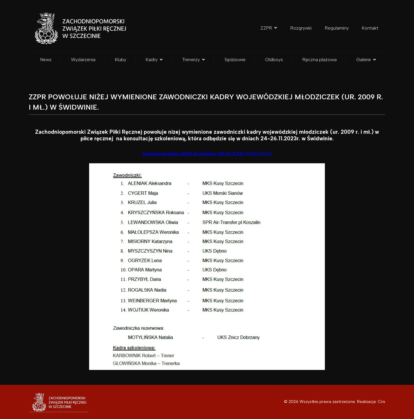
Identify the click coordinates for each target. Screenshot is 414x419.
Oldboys (274, 59)
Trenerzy (193, 59)
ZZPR (268, 28)
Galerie (366, 59)
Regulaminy (337, 28)
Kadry (154, 59)
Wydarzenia (83, 59)
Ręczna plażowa (319, 59)
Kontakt (370, 28)
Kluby (120, 59)
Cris (381, 401)
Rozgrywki (301, 28)
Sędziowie (235, 59)
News (45, 59)
